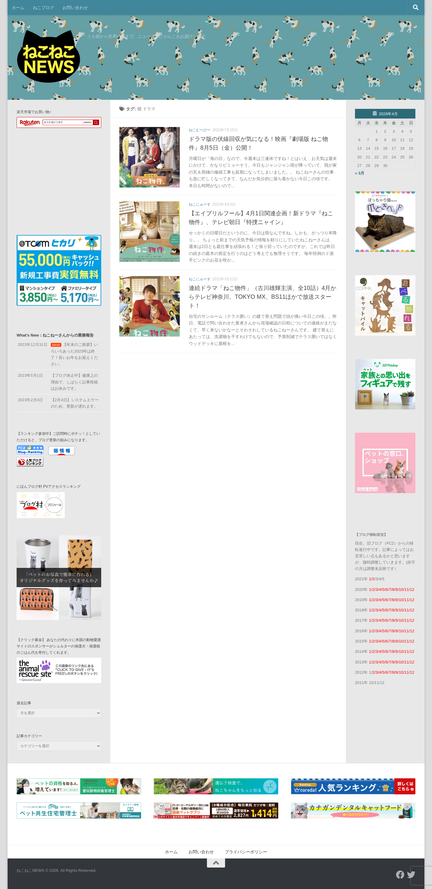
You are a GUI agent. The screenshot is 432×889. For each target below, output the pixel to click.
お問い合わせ (75, 7)
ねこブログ (43, 7)
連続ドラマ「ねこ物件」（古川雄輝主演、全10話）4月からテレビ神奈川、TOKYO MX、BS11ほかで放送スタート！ (262, 297)
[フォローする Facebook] (400, 875)
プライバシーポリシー (246, 851)
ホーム (18, 7)
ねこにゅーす (200, 204)
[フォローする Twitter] (411, 875)
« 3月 (359, 173)
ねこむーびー (200, 130)
